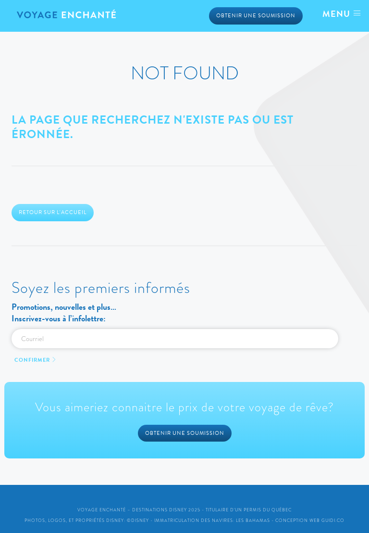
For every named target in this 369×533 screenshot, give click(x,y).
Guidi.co (332, 520)
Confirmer (35, 360)
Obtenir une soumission (255, 16)
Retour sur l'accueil (52, 212)
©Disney (138, 520)
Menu (342, 13)
